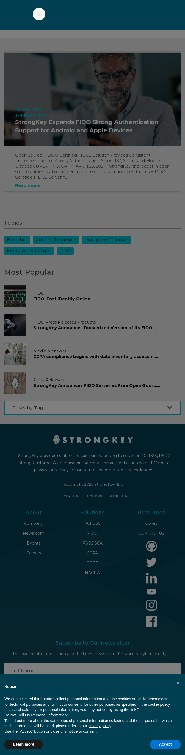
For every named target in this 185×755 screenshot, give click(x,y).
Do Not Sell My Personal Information (35, 715)
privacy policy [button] (99, 726)
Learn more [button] (23, 744)
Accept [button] (165, 744)
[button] (39, 14)
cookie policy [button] (159, 704)
